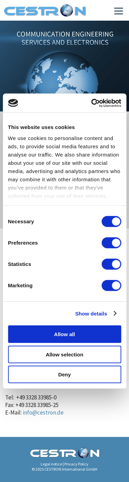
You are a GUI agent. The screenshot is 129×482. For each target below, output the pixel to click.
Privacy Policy (76, 464)
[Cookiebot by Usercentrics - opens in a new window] (92, 102)
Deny (64, 374)
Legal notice (51, 464)
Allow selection (64, 354)
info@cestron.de (43, 412)
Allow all (64, 334)
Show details (91, 313)
